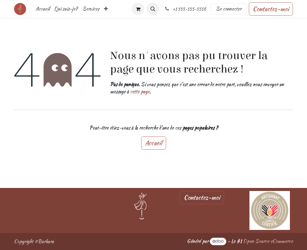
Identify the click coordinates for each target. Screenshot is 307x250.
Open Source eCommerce (268, 241)
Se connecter (228, 8)
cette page (140, 91)
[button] (153, 9)
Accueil (153, 142)
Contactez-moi (271, 8)
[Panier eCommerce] (138, 9)
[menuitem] (42, 9)
